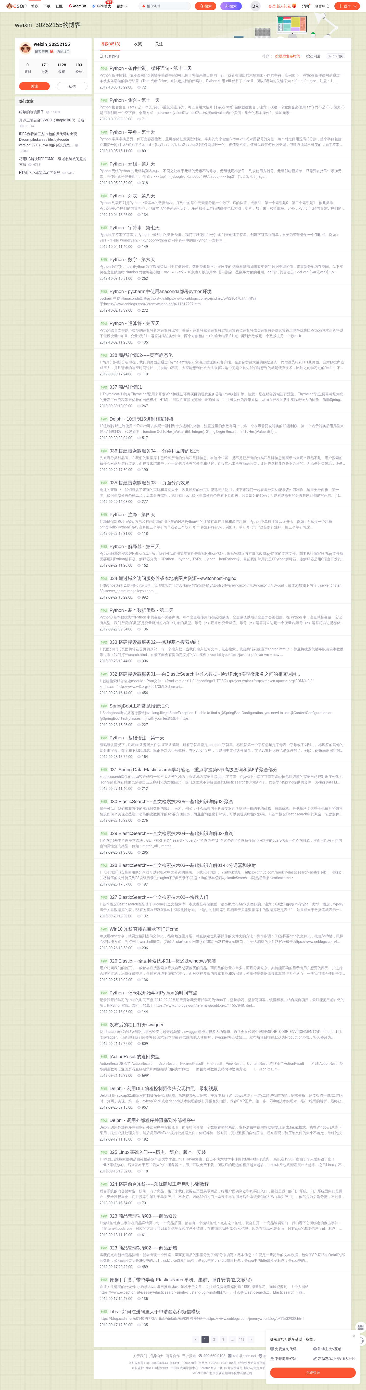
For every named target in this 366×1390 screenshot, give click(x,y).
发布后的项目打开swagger (132, 1024)
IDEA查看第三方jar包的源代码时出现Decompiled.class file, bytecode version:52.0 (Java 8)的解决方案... (48, 142)
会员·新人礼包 (282, 5)
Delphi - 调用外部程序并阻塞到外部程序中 (148, 1120)
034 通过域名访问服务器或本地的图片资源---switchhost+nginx (168, 578)
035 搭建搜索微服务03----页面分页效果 (145, 482)
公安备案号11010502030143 (148, 1363)
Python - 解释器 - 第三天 (130, 546)
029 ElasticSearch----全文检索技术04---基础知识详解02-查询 (166, 833)
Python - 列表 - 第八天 (127, 195)
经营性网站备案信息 (252, 1363)
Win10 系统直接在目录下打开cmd (139, 929)
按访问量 (313, 56)
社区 (59, 6)
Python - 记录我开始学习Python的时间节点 (148, 992)
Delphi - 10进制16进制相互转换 (137, 419)
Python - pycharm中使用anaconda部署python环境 (156, 291)
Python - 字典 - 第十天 (127, 132)
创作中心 (322, 6)
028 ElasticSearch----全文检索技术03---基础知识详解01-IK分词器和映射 (178, 865)
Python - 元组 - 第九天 (127, 164)
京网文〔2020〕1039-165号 (217, 1363)
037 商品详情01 (121, 387)
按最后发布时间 (287, 56)
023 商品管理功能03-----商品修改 (138, 1216)
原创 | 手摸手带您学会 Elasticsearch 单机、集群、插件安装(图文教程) (176, 1279)
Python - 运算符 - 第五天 (130, 323)
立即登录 (313, 1373)
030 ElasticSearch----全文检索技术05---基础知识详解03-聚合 (166, 801)
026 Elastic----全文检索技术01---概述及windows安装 (158, 961)
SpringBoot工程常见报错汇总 (134, 706)
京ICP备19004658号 (183, 1363)
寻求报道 (189, 1356)
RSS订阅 (336, 56)
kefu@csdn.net (244, 1356)
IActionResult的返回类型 (130, 1056)
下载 (47, 6)
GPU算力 (102, 5)
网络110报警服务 (157, 1368)
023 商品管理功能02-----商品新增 (138, 1247)
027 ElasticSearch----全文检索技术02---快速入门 (154, 897)
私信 (72, 86)
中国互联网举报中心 (184, 1368)
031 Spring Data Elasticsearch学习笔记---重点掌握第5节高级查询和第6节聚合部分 (188, 769)
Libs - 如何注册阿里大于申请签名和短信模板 (150, 1311)
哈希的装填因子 (39, 112)
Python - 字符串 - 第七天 (130, 227)
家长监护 (138, 1368)
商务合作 (173, 1356)
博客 (34, 6)
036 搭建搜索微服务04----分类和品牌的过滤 (149, 450)
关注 (34, 86)
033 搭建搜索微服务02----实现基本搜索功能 (149, 642)
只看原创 (109, 56)
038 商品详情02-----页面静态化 (136, 355)
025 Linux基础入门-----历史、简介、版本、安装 (153, 1152)
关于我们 (140, 1356)
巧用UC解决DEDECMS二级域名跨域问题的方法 (52, 162)
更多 (122, 6)
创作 (347, 6)
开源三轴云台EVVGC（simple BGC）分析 (52, 123)
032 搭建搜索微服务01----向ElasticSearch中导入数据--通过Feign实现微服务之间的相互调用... (200, 674)
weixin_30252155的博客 (48, 24)
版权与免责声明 (255, 1368)
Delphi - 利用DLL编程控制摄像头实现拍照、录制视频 (159, 1088)
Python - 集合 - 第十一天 (130, 100)
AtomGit (77, 6)
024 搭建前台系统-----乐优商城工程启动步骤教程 (154, 1184)
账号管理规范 (233, 1368)
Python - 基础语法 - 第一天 (132, 737)
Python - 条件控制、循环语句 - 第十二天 (146, 68)
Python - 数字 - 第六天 (127, 259)
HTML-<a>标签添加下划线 (46, 173)
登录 (255, 6)
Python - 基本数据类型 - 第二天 (136, 610)
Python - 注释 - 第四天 (127, 514)
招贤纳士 (156, 1356)
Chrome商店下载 (211, 1368)
